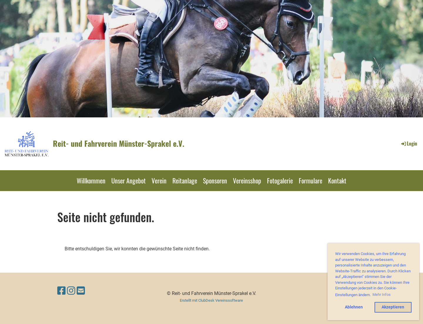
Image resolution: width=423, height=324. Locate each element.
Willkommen (91, 180)
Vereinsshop (247, 180)
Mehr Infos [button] (381, 294)
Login (408, 143)
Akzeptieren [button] (393, 307)
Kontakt (337, 180)
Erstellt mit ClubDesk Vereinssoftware (211, 300)
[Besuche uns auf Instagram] (71, 290)
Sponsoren (215, 180)
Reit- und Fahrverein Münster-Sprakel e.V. (118, 143)
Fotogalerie (280, 180)
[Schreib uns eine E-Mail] (81, 290)
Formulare (310, 180)
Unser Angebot (128, 180)
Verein (159, 180)
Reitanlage (184, 180)
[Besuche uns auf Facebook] (61, 290)
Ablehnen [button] (354, 307)
